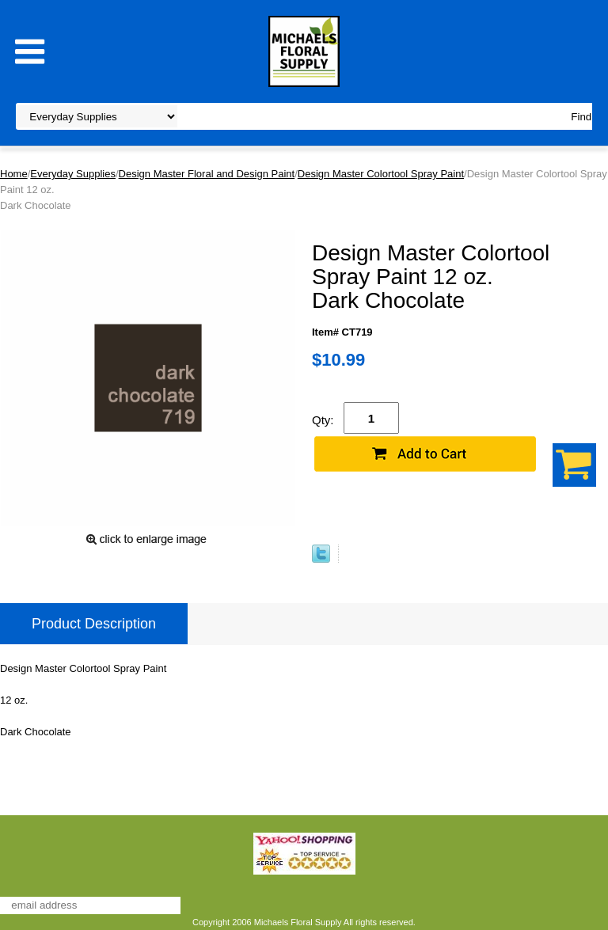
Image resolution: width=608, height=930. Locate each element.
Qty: (323, 420)
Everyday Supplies (73, 174)
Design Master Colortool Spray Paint (381, 174)
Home (14, 174)
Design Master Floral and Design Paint (207, 174)
